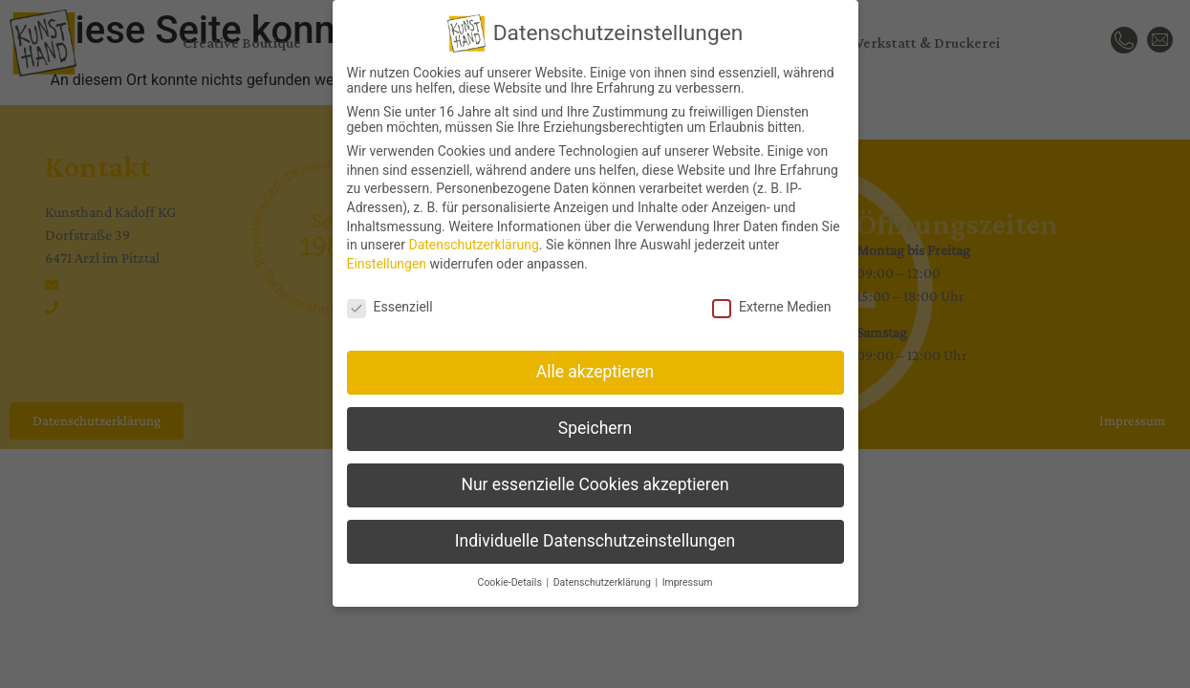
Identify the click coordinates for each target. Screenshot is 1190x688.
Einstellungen (387, 259)
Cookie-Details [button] (511, 577)
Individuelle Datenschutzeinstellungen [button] (595, 536)
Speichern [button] (595, 423)
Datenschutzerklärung (473, 239)
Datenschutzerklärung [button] (603, 577)
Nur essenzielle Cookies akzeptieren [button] (594, 479)
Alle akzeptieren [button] (595, 366)
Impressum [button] (687, 577)
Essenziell (390, 302)
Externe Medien (771, 302)
